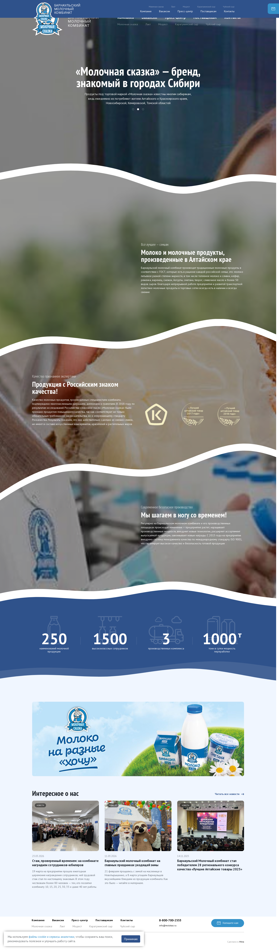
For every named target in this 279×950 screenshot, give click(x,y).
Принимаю (131, 939)
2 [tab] (138, 109)
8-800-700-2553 (171, 920)
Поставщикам (205, 17)
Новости (40, 800)
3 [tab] (143, 109)
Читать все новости (228, 789)
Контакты (232, 17)
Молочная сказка (127, 24)
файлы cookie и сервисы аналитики (51, 937)
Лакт (148, 24)
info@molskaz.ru (168, 925)
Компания (125, 17)
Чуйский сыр (213, 24)
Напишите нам (227, 923)
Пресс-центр (175, 17)
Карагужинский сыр (186, 24)
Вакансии (149, 17)
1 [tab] (133, 109)
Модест (162, 24)
